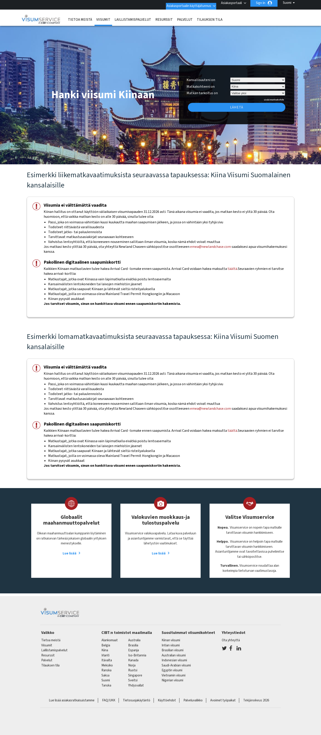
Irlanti (105, 652)
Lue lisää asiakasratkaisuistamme (72, 697)
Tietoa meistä (80, 16)
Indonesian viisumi (174, 657)
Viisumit (103, 16)
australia (134, 637)
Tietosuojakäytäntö (136, 697)
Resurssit (164, 16)
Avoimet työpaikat (223, 697)
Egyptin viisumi (172, 667)
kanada (133, 657)
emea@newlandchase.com (210, 243)
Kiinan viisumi (171, 637)
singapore (135, 672)
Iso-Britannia (137, 652)
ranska (106, 667)
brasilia (133, 642)
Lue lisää (69, 550)
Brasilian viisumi (172, 647)
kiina (104, 647)
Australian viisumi (174, 652)
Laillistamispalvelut (133, 16)
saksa (105, 672)
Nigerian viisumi (172, 677)
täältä (232, 265)
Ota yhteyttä (231, 637)
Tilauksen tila (209, 16)
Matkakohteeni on (201, 83)
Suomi (287, 2)
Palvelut (185, 16)
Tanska (106, 682)
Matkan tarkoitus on (202, 89)
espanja (133, 647)
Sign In (260, 3)
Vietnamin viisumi (173, 672)
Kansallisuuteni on (201, 77)
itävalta (106, 657)
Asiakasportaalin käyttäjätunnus (184, 3)
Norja (132, 662)
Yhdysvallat (136, 682)
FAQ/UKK (108, 697)
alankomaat (109, 637)
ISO (160, 719)
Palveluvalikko (193, 697)
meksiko (107, 662)
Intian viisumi (171, 642)
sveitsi (133, 677)
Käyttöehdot (167, 697)
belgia (105, 642)
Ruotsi (132, 667)
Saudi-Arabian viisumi (176, 662)
